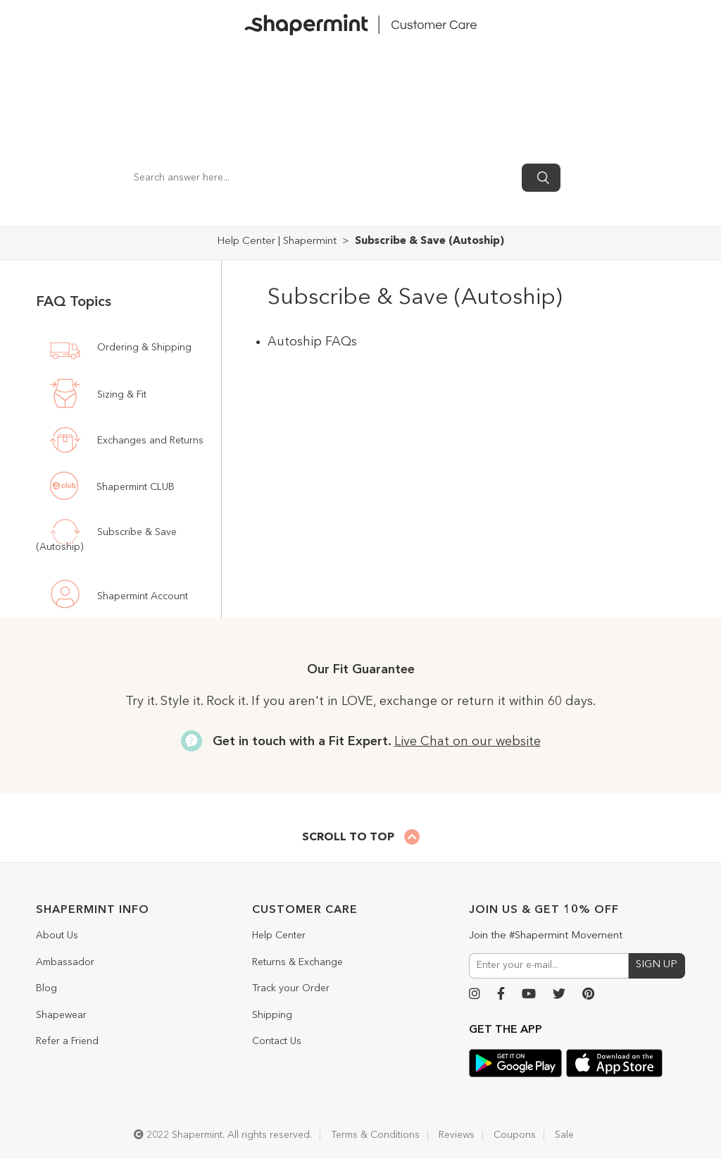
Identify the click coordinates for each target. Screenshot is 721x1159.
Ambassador (65, 962)
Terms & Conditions (375, 1135)
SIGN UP (656, 964)
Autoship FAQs (312, 342)
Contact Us (276, 1041)
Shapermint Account (141, 596)
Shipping (272, 1015)
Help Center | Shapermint (277, 241)
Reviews (457, 1135)
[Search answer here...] (320, 178)
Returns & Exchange (297, 962)
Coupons (515, 1135)
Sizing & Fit (120, 395)
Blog (46, 988)
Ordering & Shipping (143, 347)
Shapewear (61, 1015)
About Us (57, 935)
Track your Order (291, 988)
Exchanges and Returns (148, 440)
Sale (564, 1135)
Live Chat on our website (467, 741)
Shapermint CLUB (134, 487)
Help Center (279, 935)
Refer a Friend (67, 1041)
